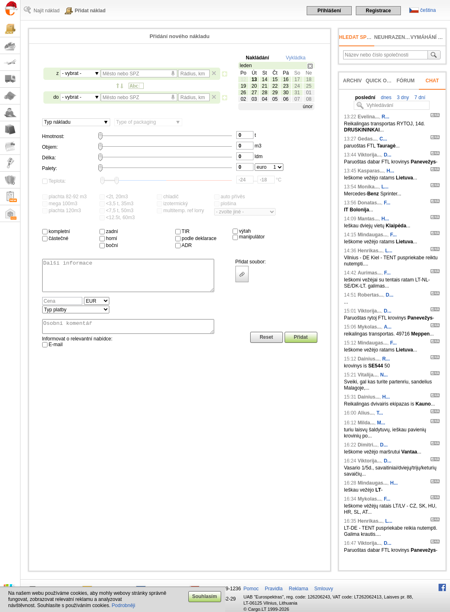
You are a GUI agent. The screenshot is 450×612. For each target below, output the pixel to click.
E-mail (52, 353)
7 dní (419, 97)
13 (254, 79)
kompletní (56, 231)
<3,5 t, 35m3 (116, 203)
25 (308, 86)
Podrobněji (123, 605)
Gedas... (367, 139)
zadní (108, 231)
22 (275, 86)
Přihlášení (329, 11)
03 (254, 99)
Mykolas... (369, 327)
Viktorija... (369, 155)
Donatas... (369, 203)
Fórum (406, 81)
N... (384, 375)
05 (275, 99)
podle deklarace (196, 238)
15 (275, 79)
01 (308, 92)
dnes (385, 97)
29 (275, 92)
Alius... (365, 413)
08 (308, 99)
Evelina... (368, 117)
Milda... (365, 423)
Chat (432, 81)
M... (381, 423)
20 (254, 86)
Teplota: (54, 181)
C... (383, 139)
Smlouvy (323, 589)
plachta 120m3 (61, 210)
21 (264, 86)
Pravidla (274, 589)
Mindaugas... (372, 235)
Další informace (128, 278)
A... (387, 327)
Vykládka (295, 58)
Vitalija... (367, 375)
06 (285, 99)
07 (297, 99)
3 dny (402, 97)
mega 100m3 (59, 203)
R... (385, 117)
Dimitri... (367, 445)
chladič (168, 196)
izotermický (172, 203)
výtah (242, 231)
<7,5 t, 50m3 (116, 210)
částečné (55, 238)
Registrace (378, 11)
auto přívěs (229, 196)
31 (297, 92)
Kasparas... (370, 171)
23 (285, 86)
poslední (365, 97)
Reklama (298, 589)
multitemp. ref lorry (180, 210)
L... (384, 187)
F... (387, 203)
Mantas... (367, 219)
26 (243, 92)
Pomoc (251, 589)
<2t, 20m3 (113, 196)
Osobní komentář (128, 333)
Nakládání (257, 58)
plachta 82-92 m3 (64, 196)
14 (264, 79)
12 (243, 79)
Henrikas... (369, 251)
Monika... (367, 187)
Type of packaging (136, 122)
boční (108, 245)
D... (387, 155)
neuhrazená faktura (404, 37)
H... (390, 171)
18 (308, 79)
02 (243, 99)
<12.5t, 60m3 (117, 217)
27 (254, 92)
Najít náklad (46, 11)
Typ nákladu (57, 122)
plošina (225, 203)
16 (285, 79)
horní (108, 238)
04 (264, 99)
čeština (428, 10)
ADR (183, 245)
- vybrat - (71, 73)
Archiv (352, 81)
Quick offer (383, 81)
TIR (182, 231)
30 (285, 92)
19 (243, 86)
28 (264, 92)
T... (379, 413)
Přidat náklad (90, 11)
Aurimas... (369, 273)
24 (297, 86)
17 (297, 79)
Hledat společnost (366, 37)
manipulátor (249, 237)
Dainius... (368, 359)
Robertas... (370, 295)
